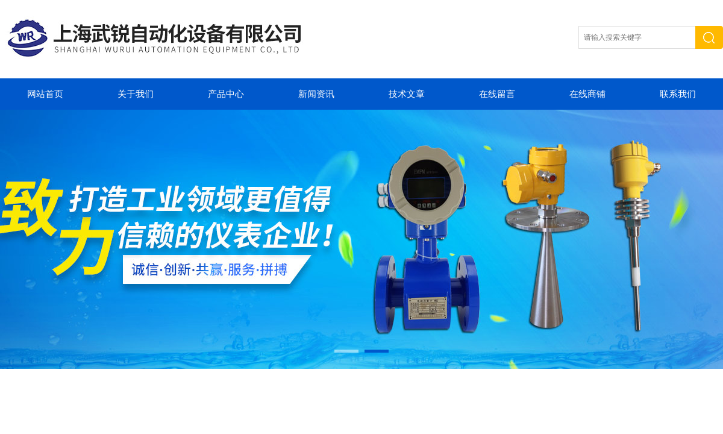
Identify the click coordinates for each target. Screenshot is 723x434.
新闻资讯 (316, 94)
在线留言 (497, 94)
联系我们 (678, 94)
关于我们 (135, 94)
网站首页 (45, 94)
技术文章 (407, 94)
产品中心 (226, 94)
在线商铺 (587, 94)
